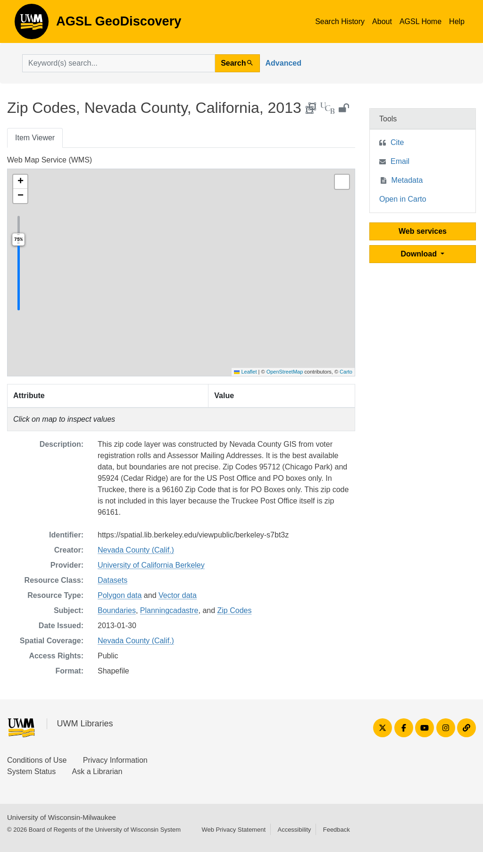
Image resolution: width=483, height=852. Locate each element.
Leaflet (245, 372)
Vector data (177, 595)
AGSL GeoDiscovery (31, 24)
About (382, 21)
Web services (423, 231)
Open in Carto (402, 199)
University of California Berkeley (151, 565)
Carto (346, 372)
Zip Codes (234, 610)
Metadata (407, 180)
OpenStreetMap (284, 372)
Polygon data (120, 595)
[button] (20, 182)
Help (457, 21)
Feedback (336, 829)
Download (420, 254)
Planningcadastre (169, 610)
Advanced (283, 63)
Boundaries (117, 610)
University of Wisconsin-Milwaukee (61, 817)
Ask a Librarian (97, 771)
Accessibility (294, 829)
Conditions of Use (37, 760)
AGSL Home (420, 21)
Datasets (112, 580)
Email (400, 161)
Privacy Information (115, 760)
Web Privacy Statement (233, 829)
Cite (397, 142)
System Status (31, 771)
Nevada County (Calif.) (136, 550)
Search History (340, 21)
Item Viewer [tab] (35, 138)
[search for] (118, 63)
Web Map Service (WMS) (49, 160)
